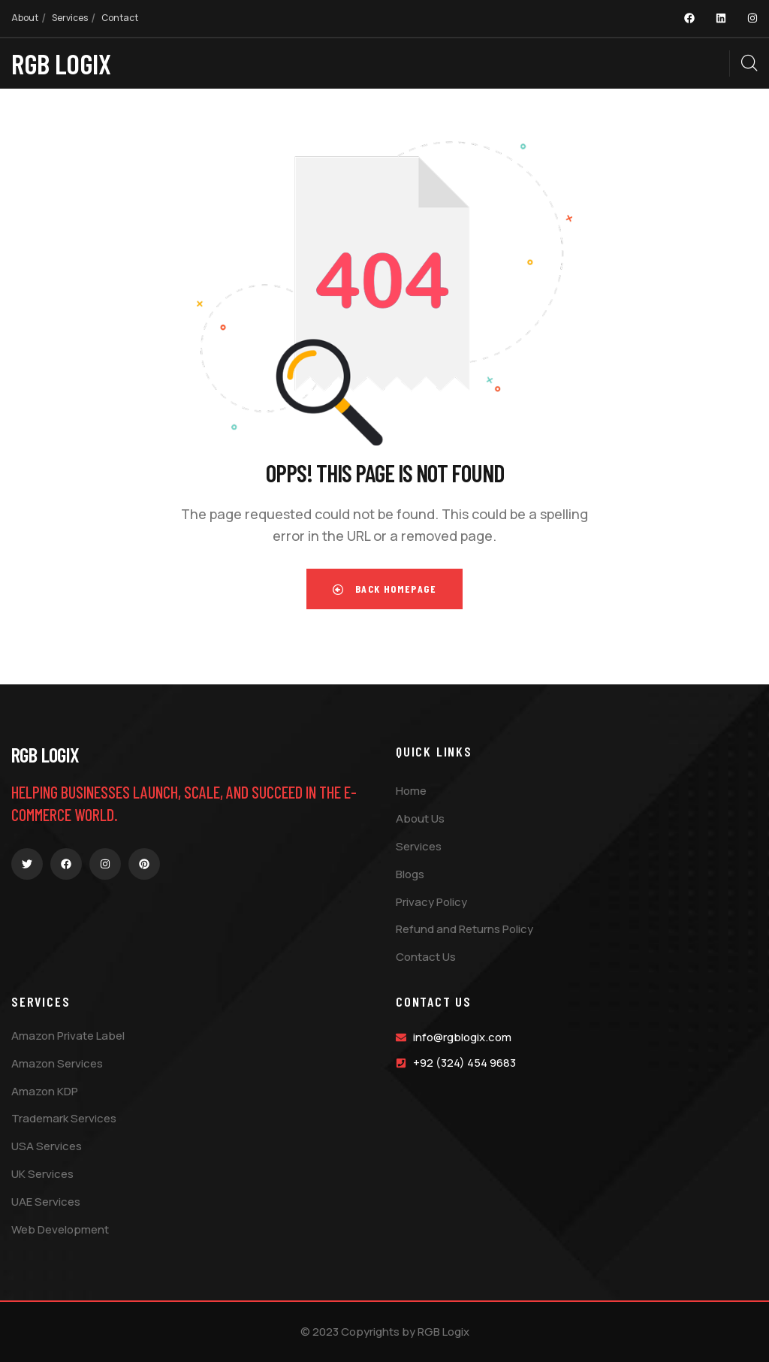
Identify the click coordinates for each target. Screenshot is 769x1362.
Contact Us (434, 1001)
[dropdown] (721, 63)
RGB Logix (45, 754)
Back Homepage (384, 588)
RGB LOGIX (61, 63)
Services (40, 1001)
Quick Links (434, 751)
